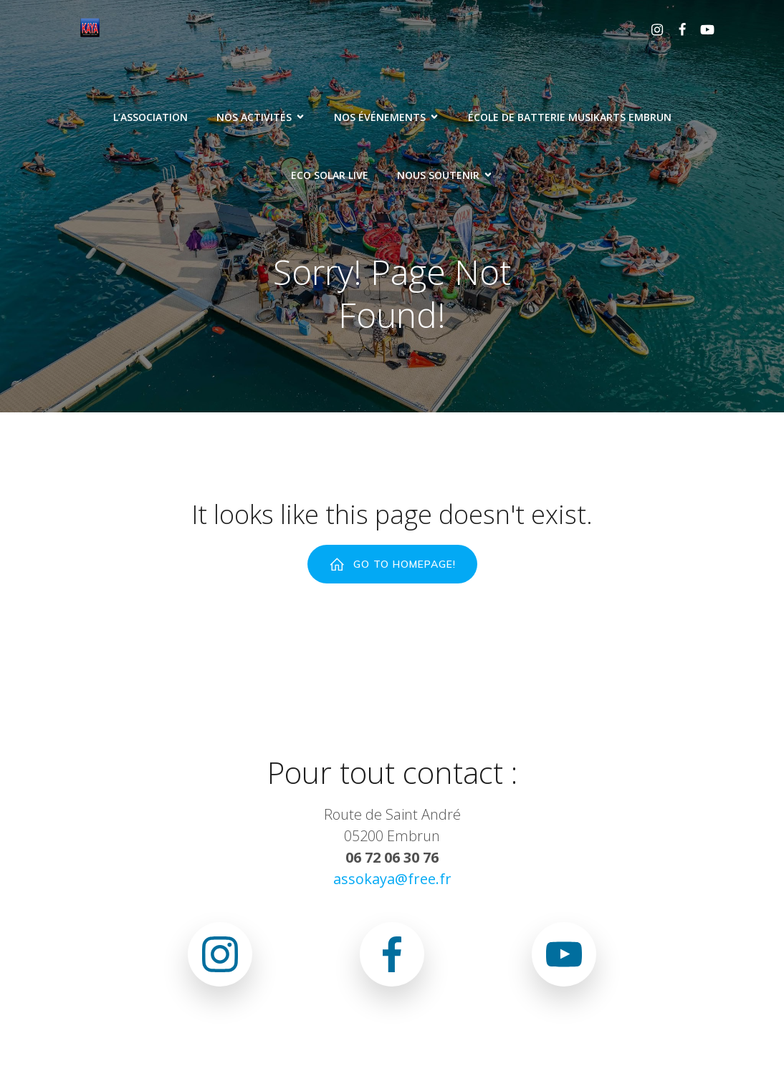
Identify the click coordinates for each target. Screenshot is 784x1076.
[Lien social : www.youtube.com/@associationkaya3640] (701, 29)
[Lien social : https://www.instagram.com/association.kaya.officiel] (651, 29)
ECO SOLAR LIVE (329, 175)
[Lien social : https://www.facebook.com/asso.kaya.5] (676, 29)
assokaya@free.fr (392, 878)
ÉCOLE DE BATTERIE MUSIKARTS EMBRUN (569, 117)
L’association (150, 117)
